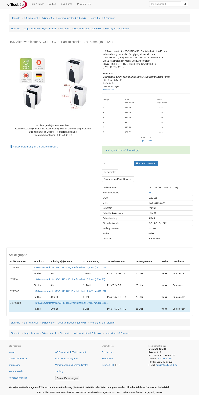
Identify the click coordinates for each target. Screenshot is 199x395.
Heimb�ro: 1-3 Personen (102, 18)
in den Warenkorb (146, 163)
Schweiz (106, 365)
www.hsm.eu (108, 90)
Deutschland (108, 352)
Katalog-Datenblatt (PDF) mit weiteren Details (34, 146)
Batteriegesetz (80, 352)
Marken (52, 4)
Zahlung (59, 371)
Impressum (14, 365)
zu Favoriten (110, 172)
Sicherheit (64, 28)
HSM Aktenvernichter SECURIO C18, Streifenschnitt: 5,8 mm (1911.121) (70, 267)
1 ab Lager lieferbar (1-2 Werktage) (122, 150)
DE (113, 365)
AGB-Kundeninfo (63, 352)
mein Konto (66, 4)
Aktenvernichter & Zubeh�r (72, 18)
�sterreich (107, 358)
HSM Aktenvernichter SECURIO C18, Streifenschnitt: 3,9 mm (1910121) (69, 279)
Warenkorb (84, 4)
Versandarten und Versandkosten (71, 365)
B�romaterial (31, 18)
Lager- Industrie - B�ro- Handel (40, 28)
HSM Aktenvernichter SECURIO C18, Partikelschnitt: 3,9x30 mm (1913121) (71, 291)
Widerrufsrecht (16, 371)
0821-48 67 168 (165, 358)
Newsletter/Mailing (18, 377)
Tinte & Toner (37, 4)
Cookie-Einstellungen (67, 378)
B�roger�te (48, 18)
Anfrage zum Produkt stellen (118, 179)
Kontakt (12, 352)
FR (117, 365)
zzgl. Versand (146, 140)
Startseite (15, 18)
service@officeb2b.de (166, 365)
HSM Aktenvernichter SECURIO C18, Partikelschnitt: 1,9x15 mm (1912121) (71, 303)
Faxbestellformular (18, 358)
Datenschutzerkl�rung (66, 358)
